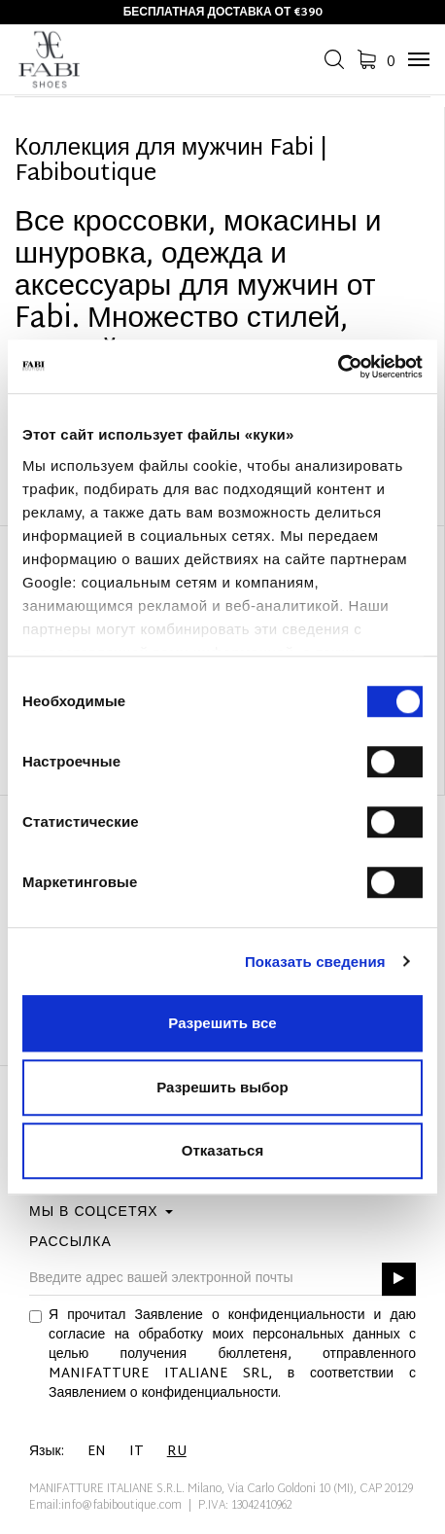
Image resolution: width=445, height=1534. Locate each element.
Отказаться (222, 1150)
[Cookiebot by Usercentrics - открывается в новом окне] (338, 366)
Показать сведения (315, 961)
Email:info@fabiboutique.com (105, 1505)
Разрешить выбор (222, 1087)
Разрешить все (222, 1023)
